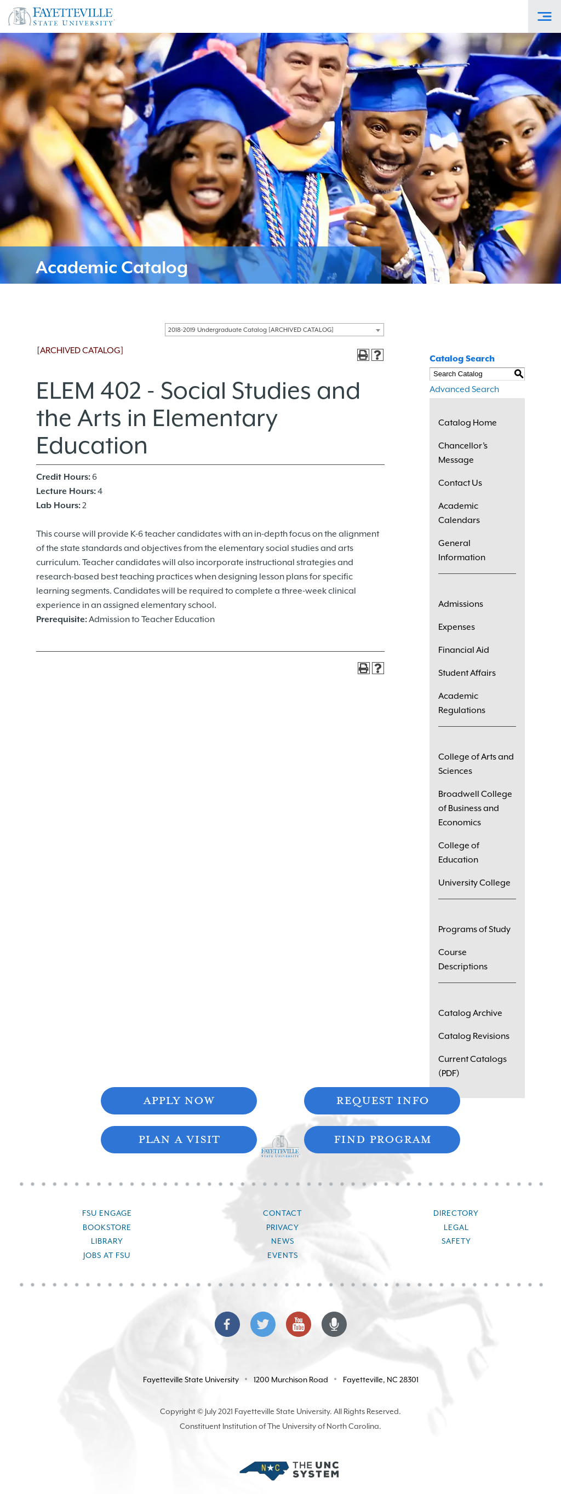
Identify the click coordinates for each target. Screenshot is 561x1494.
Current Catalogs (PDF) (472, 1066)
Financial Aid (463, 650)
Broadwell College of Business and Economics (475, 808)
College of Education (458, 853)
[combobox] (274, 329)
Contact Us (460, 483)
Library (107, 1241)
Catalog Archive (470, 1013)
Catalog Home (467, 423)
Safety (456, 1241)
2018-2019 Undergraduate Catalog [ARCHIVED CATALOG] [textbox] (251, 330)
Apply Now (178, 1099)
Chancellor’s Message (463, 453)
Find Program (382, 1138)
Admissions (460, 604)
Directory (456, 1213)
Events (282, 1255)
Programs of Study (474, 929)
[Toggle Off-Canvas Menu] (544, 16)
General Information (461, 550)
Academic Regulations (461, 703)
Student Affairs (467, 673)
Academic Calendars (459, 513)
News (282, 1241)
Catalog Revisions (474, 1036)
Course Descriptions (463, 959)
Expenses (456, 627)
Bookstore (107, 1227)
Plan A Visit (179, 1138)
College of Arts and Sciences (476, 764)
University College (474, 883)
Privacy (282, 1227)
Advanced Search (464, 389)
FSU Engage (107, 1213)
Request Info (382, 1099)
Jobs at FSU (106, 1255)
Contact (282, 1213)
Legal (456, 1227)
